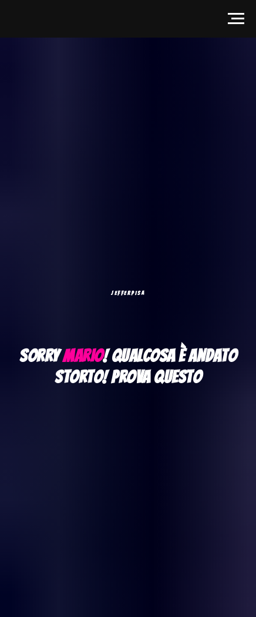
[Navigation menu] (236, 19)
